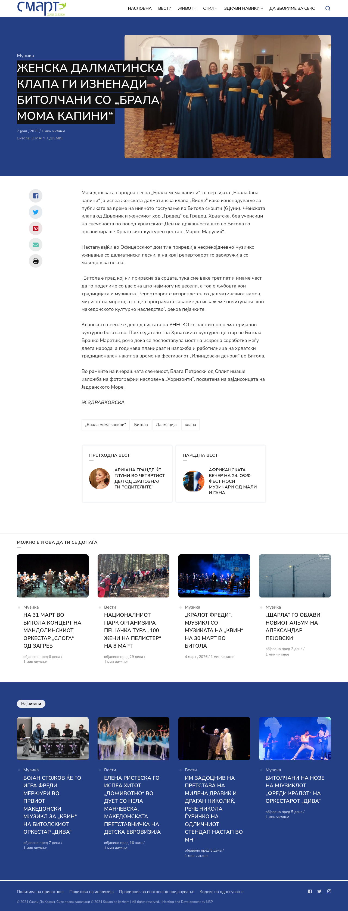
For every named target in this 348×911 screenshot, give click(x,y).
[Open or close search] (328, 8)
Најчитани (31, 704)
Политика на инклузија (91, 891)
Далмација (166, 424)
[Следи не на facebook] (311, 891)
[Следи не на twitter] (319, 891)
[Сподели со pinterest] (35, 228)
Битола (141, 424)
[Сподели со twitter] (35, 212)
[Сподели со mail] (35, 244)
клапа (190, 424)
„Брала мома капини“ (105, 424)
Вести (110, 607)
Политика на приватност (40, 891)
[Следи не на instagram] (328, 891)
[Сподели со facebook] (35, 196)
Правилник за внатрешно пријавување (156, 891)
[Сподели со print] (35, 261)
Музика (25, 55)
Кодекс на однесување (222, 891)
